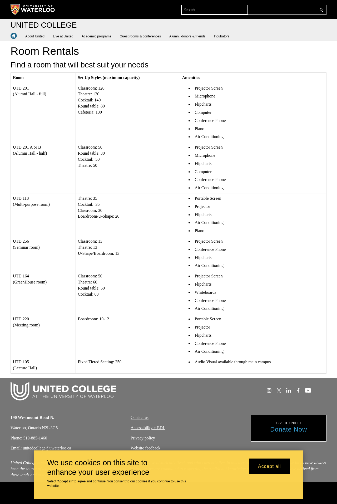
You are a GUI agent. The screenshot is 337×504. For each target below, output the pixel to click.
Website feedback (145, 448)
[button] (37, 36)
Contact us (139, 417)
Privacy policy (143, 438)
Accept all (269, 466)
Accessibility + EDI (148, 427)
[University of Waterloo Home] (33, 9)
